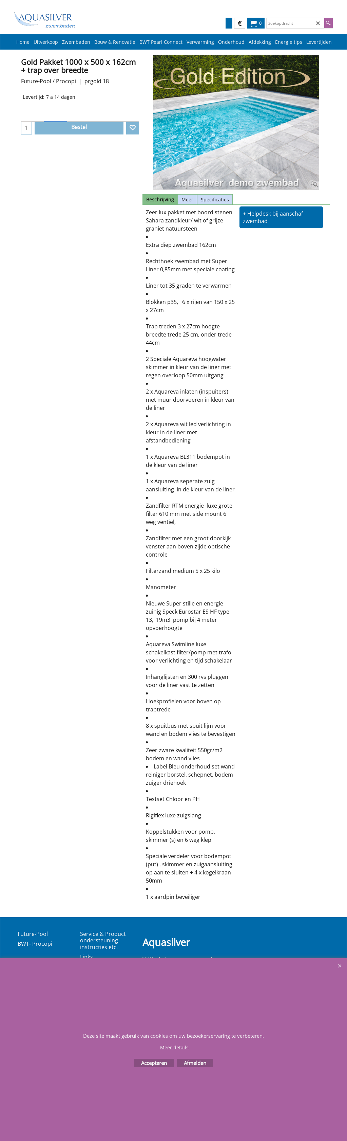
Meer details (174, 1047)
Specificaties (215, 199)
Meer (187, 199)
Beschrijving (160, 199)
